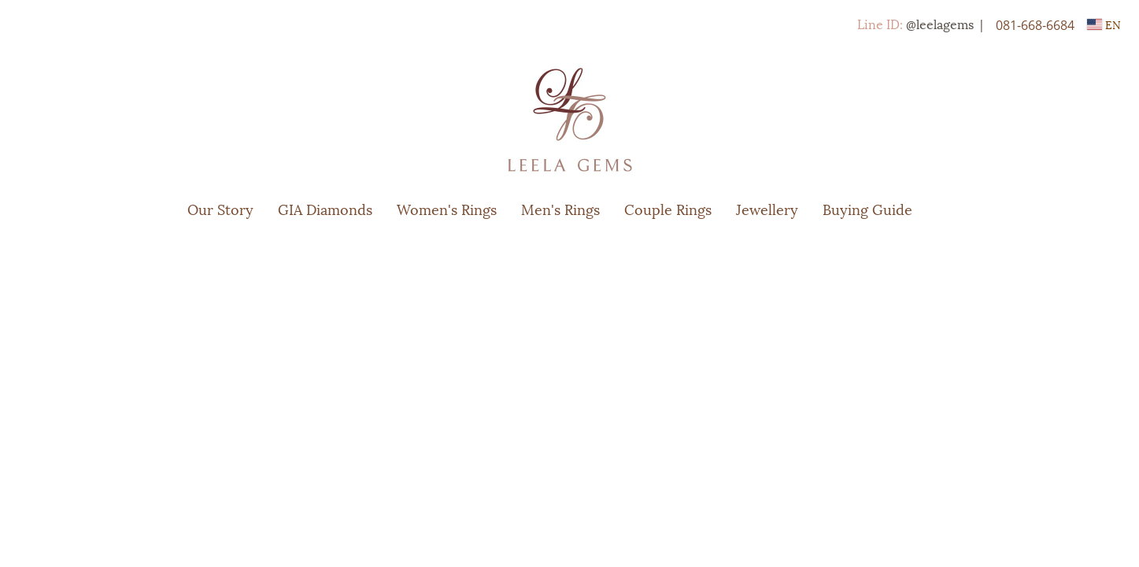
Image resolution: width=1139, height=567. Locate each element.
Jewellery (767, 208)
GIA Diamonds (325, 208)
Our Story (220, 208)
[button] (947, 208)
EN (1104, 24)
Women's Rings (447, 208)
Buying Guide (867, 208)
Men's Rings (560, 208)
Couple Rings (668, 208)
